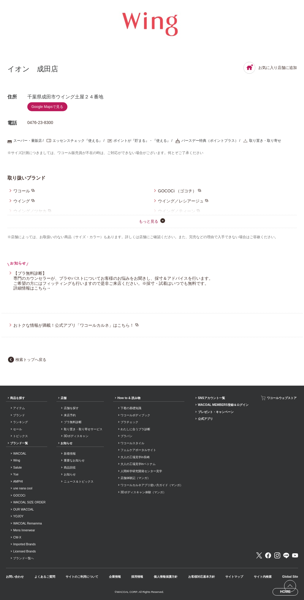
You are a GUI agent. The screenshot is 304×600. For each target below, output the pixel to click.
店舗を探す (71, 408)
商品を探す (17, 398)
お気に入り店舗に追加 (270, 68)
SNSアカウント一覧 (211, 398)
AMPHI (18, 481)
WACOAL (19, 453)
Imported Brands (24, 544)
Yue (15, 474)
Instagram (277, 555)
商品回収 (70, 467)
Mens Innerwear (24, 530)
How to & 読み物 (128, 398)
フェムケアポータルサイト (138, 450)
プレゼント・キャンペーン (216, 412)
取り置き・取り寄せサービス (83, 429)
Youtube (295, 555)
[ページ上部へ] (290, 586)
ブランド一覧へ (23, 558)
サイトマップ (234, 576)
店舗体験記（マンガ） (135, 478)
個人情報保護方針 (166, 576)
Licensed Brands (24, 551)
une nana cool (22, 488)
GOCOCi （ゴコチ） (177, 191)
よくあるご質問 (44, 576)
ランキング (20, 422)
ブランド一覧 (19, 443)
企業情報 (115, 576)
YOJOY (18, 516)
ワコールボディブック (135, 415)
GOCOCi (19, 495)
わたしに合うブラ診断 (135, 429)
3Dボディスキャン (76, 436)
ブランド (19, 415)
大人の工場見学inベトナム (138, 464)
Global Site (290, 576)
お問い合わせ (15, 576)
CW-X (17, 537)
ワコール (21, 191)
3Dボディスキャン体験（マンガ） (143, 492)
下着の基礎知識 (131, 408)
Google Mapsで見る (47, 107)
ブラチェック (129, 422)
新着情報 (70, 453)
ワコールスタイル (132, 443)
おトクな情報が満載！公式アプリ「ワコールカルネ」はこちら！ (73, 325)
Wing (16, 460)
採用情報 (137, 576)
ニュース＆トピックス (79, 481)
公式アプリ (205, 418)
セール (17, 429)
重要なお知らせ (74, 460)
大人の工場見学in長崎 (135, 457)
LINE (286, 555)
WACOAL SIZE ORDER (29, 502)
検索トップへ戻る (30, 359)
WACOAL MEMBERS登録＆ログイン (223, 404)
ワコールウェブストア (282, 398)
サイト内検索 (263, 576)
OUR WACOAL (23, 509)
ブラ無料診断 (73, 422)
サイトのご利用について (82, 576)
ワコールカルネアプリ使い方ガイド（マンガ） (152, 485)
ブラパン (126, 436)
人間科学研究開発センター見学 (141, 471)
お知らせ (66, 443)
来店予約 (70, 415)
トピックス (20, 436)
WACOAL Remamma (27, 523)
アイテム (19, 408)
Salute (17, 467)
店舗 (63, 398)
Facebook (268, 555)
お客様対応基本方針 (201, 576)
